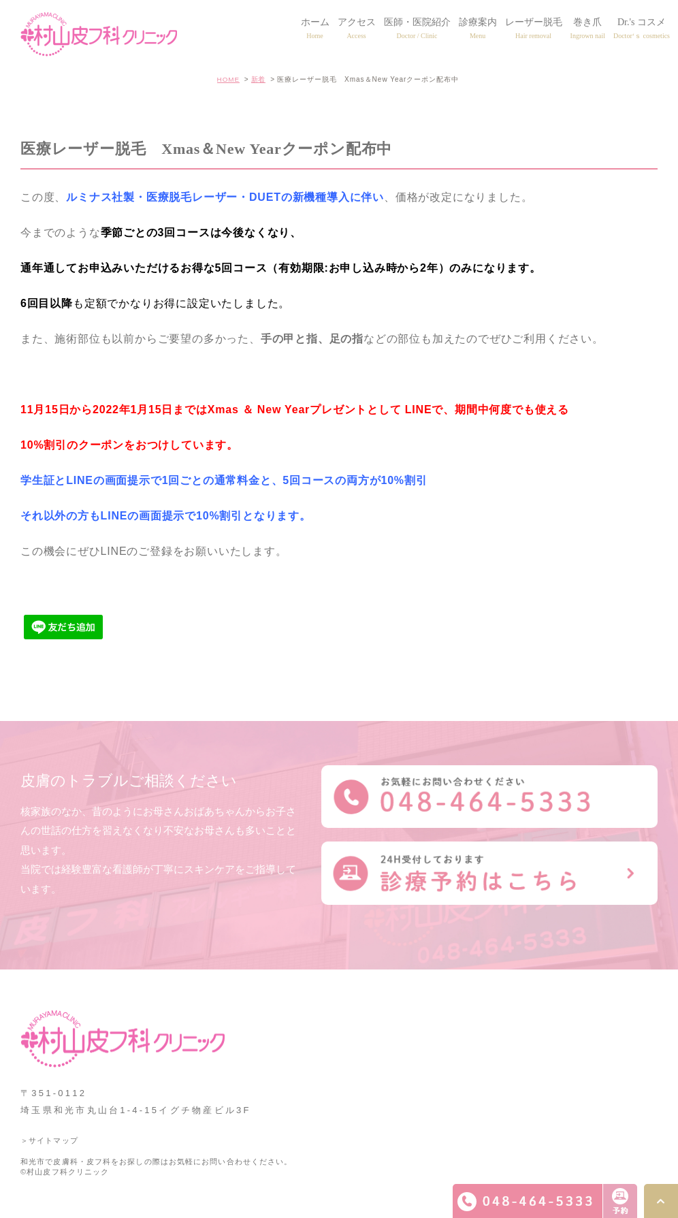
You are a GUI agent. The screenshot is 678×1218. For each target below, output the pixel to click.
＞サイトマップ (49, 1140)
